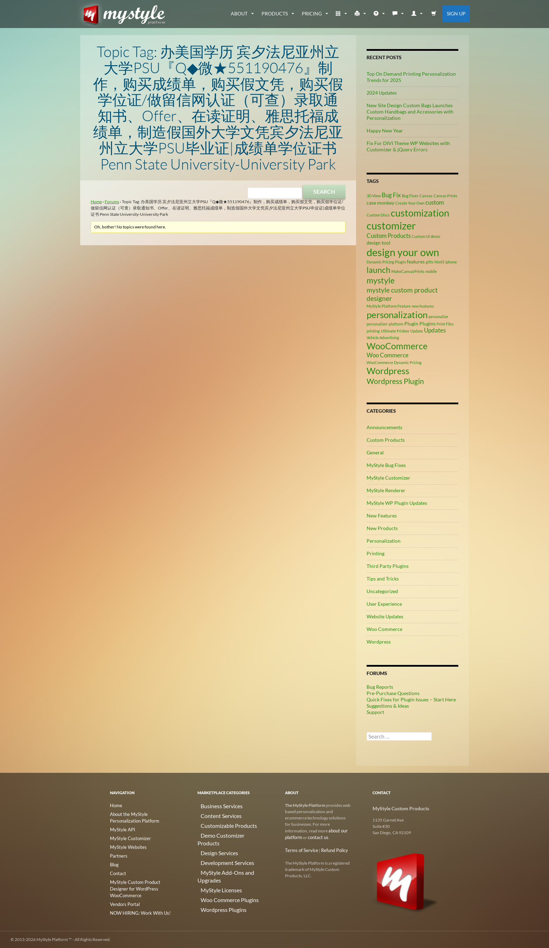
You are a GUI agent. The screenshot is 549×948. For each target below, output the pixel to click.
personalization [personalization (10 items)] (397, 314)
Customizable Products (218, 822)
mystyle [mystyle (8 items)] (381, 280)
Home (96, 201)
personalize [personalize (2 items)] (438, 316)
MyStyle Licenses (212, 864)
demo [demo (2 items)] (435, 236)
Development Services (217, 847)
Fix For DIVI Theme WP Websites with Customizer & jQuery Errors (408, 146)
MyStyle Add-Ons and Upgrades (226, 855)
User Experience (384, 604)
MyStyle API (121, 828)
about (239, 13)
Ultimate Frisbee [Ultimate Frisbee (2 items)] (395, 331)
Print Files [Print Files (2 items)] (445, 324)
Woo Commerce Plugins (219, 872)
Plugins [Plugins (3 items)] (427, 324)
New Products (382, 528)
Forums (112, 201)
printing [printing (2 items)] (373, 331)
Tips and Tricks (383, 579)
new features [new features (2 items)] (423, 306)
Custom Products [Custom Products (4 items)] (389, 235)
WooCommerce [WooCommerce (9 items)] (397, 346)
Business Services (213, 805)
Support (375, 712)
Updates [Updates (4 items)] (435, 330)
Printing (375, 553)
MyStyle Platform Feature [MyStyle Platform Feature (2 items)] (389, 306)
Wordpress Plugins (214, 881)
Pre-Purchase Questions (393, 693)
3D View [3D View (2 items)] (374, 195)
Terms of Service (300, 849)
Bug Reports (380, 687)
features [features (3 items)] (416, 262)
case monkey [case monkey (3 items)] (380, 203)
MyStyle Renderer (386, 490)
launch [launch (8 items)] (378, 270)
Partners (118, 853)
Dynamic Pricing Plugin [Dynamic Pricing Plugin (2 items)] (386, 262)
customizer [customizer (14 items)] (391, 225)
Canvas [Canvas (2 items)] (425, 195)
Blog (114, 862)
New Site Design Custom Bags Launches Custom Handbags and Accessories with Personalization (410, 111)
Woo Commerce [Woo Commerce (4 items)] (388, 355)
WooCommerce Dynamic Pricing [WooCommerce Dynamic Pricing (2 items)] (394, 362)
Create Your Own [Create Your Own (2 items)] (409, 203)
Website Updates (385, 616)
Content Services (212, 813)
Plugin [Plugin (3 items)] (411, 324)
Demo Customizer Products (222, 830)
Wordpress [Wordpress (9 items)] (388, 371)
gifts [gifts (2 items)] (429, 262)
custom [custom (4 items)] (434, 202)
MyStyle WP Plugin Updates (397, 503)
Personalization (384, 541)
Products (275, 13)
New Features (382, 515)
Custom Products (386, 440)
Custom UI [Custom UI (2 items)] (421, 236)
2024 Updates (382, 93)
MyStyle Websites (126, 845)
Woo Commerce (384, 629)
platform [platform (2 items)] (396, 324)
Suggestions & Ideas (388, 706)
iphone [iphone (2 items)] (451, 262)
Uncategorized (382, 591)
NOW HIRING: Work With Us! (138, 902)
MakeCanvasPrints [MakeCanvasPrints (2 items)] (407, 271)
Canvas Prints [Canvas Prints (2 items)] (445, 195)
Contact (117, 870)
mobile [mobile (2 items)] (431, 271)
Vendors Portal (123, 893)
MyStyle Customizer (388, 478)
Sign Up (456, 13)
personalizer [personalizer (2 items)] (377, 324)
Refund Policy (330, 849)
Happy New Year (385, 130)
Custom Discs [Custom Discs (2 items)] (378, 215)
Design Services (211, 838)
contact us (316, 836)
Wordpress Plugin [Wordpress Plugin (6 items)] (395, 381)
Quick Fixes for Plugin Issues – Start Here (411, 699)
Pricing (312, 13)
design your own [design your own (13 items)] (403, 252)
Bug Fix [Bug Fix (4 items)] (391, 195)
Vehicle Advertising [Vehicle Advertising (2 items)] (383, 337)
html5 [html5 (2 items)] (439, 262)
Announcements (384, 427)
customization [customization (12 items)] (420, 213)
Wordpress (379, 642)
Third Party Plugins (388, 566)
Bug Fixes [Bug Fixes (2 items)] (410, 195)
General (375, 452)
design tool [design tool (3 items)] (378, 243)
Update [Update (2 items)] (416, 331)
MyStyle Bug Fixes (386, 465)
